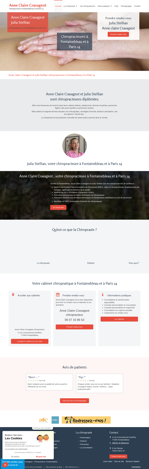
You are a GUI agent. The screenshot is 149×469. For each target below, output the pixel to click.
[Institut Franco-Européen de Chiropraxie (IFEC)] (55, 420)
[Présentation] (30, 248)
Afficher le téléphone (120, 443)
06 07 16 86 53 (74, 319)
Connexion (136, 467)
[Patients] (74, 248)
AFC (60, 467)
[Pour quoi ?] (119, 248)
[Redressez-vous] (86, 420)
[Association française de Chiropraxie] (43, 420)
